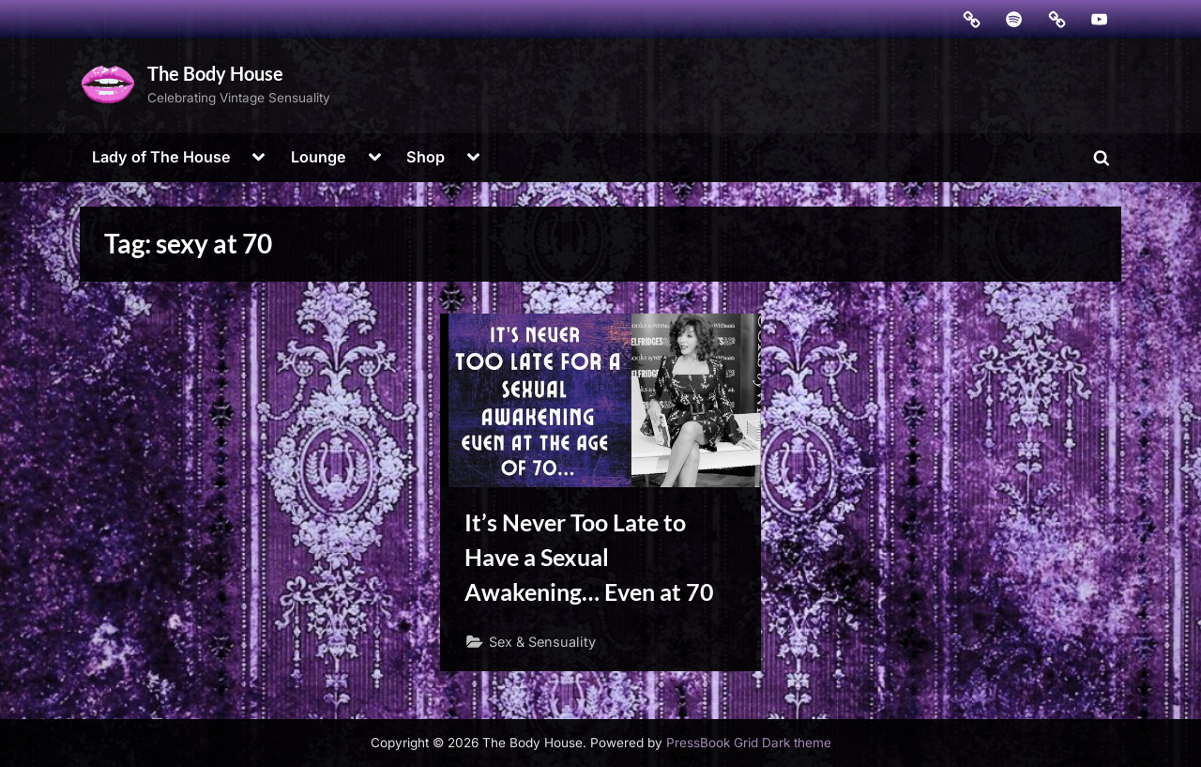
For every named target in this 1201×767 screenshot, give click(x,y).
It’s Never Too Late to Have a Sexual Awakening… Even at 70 (589, 557)
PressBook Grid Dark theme (748, 742)
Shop (425, 156)
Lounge (318, 156)
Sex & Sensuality (542, 642)
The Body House (215, 73)
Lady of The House (161, 156)
